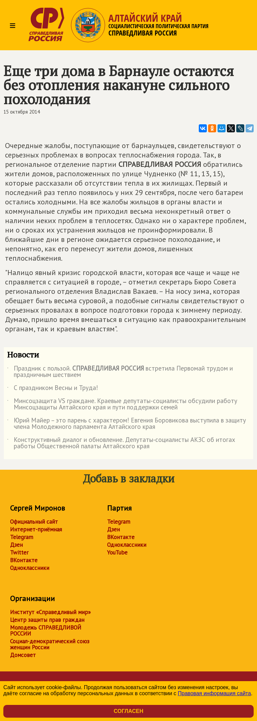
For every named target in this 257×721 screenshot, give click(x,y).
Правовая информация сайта (214, 693)
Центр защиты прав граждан (47, 620)
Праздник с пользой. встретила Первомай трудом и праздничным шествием (120, 372)
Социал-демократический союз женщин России (49, 644)
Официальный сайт (34, 522)
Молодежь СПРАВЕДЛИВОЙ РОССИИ (45, 631)
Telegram (21, 537)
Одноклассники (29, 568)
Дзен (16, 545)
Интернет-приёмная (36, 529)
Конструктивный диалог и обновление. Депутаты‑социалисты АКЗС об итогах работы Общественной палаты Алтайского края (121, 443)
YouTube (117, 552)
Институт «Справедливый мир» (50, 612)
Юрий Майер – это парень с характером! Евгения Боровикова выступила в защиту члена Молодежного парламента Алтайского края (126, 424)
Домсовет (23, 655)
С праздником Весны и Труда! (52, 389)
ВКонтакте (23, 560)
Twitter (19, 552)
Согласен (128, 711)
